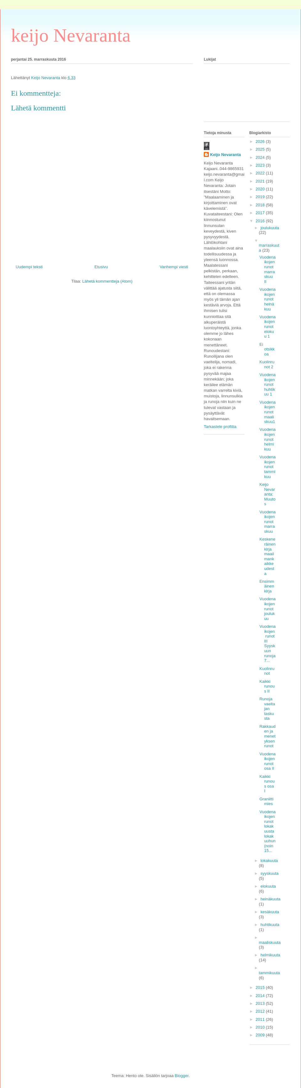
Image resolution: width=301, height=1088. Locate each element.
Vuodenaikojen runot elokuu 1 (267, 327)
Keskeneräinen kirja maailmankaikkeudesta (267, 556)
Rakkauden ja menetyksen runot (267, 736)
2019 (261, 196)
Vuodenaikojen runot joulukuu (267, 609)
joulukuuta (270, 227)
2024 (261, 157)
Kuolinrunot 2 (266, 364)
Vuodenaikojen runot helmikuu (267, 439)
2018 (261, 205)
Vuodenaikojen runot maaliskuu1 (267, 412)
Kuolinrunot (266, 671)
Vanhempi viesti (174, 266)
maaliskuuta (270, 942)
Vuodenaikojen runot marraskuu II (267, 269)
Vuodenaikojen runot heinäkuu (267, 299)
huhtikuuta (270, 924)
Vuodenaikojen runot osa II (267, 761)
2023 (261, 165)
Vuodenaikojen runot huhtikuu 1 (267, 384)
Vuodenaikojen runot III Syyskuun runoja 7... (267, 643)
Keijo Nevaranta (225, 154)
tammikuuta (269, 972)
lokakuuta (269, 860)
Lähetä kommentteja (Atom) (107, 281)
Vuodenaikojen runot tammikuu (267, 467)
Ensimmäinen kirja (266, 586)
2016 (261, 221)
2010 (261, 1027)
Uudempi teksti (29, 266)
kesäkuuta (270, 911)
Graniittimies (266, 801)
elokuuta (268, 886)
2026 (261, 141)
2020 (261, 189)
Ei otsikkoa (266, 349)
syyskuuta (270, 873)
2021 (261, 181)
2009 (261, 1035)
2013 (261, 1003)
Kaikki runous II (266, 686)
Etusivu (101, 266)
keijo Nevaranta (70, 35)
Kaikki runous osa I (266, 783)
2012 (261, 1011)
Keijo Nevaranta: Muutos (267, 494)
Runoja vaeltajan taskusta (267, 709)
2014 (261, 995)
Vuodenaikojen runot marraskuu (267, 522)
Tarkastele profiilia (220, 426)
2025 (261, 149)
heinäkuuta (271, 899)
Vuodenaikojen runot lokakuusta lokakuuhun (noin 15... (267, 831)
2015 (261, 987)
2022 (261, 173)
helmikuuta (270, 955)
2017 (261, 212)
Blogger (181, 1075)
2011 (261, 1019)
